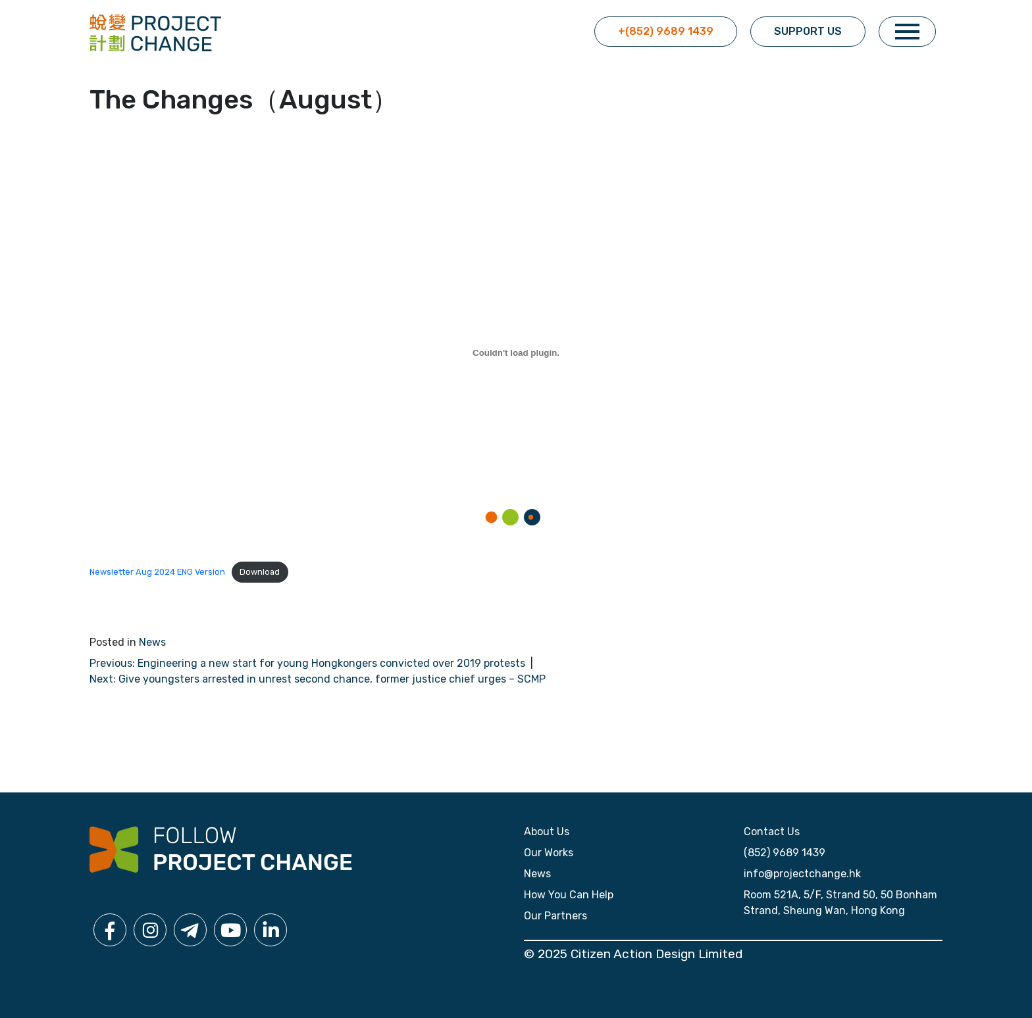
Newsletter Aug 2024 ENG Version (157, 572)
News (152, 642)
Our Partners (555, 915)
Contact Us (772, 831)
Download (260, 572)
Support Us (808, 31)
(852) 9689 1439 (784, 852)
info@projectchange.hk (802, 873)
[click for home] (155, 32)
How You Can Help (568, 894)
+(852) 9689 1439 (665, 31)
